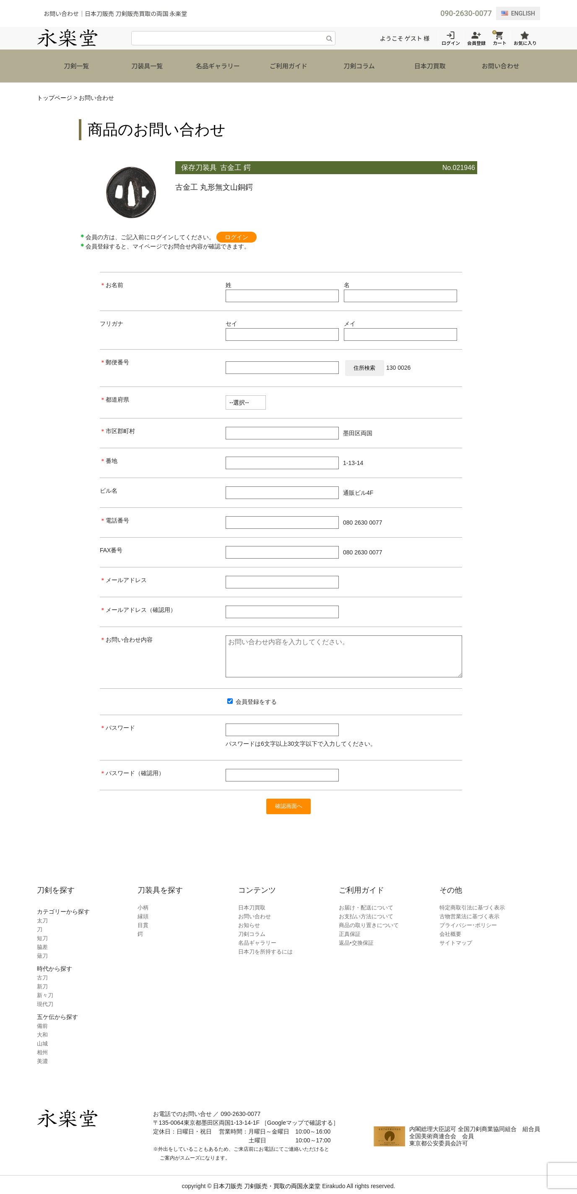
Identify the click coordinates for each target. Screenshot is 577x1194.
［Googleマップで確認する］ (300, 1119)
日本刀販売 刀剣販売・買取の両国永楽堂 (266, 1183)
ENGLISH (518, 13)
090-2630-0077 (465, 13)
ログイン (236, 225)
